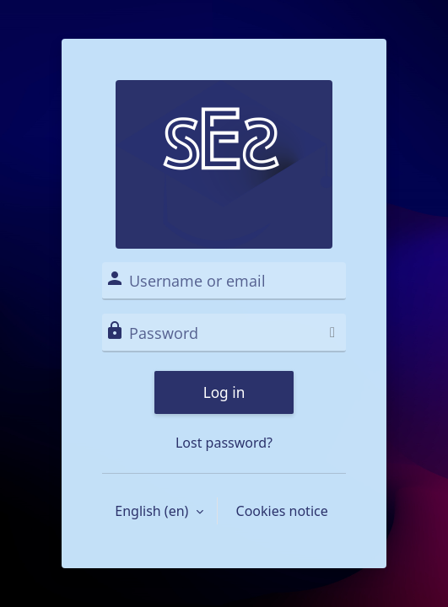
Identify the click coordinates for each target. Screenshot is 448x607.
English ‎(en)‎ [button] (153, 511)
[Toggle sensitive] (332, 332)
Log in (224, 392)
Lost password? (224, 442)
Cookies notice (282, 511)
